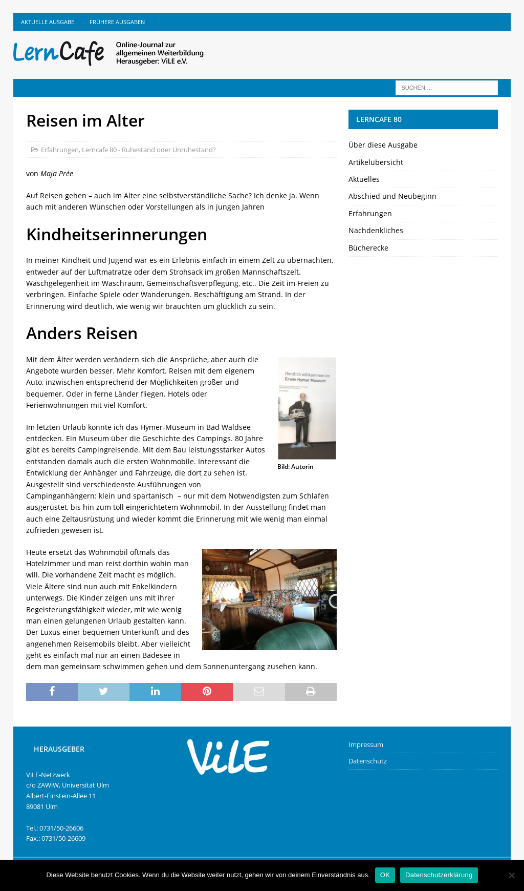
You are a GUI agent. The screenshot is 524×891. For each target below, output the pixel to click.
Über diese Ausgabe (383, 145)
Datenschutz (367, 760)
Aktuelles (364, 179)
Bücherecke (368, 248)
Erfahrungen (60, 149)
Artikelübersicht (375, 162)
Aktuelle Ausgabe (47, 22)
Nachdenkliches (375, 230)
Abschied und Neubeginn (392, 196)
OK (385, 875)
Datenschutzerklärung (438, 875)
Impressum (365, 744)
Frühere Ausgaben (117, 22)
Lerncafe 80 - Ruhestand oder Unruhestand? (149, 149)
